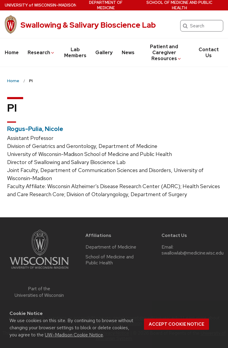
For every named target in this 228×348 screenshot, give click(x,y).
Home (12, 52)
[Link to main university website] (39, 270)
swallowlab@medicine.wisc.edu (193, 253)
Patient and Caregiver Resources (166, 52)
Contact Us (209, 52)
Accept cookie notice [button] (176, 324)
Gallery (104, 52)
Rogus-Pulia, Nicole (35, 129)
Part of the (39, 292)
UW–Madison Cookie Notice (74, 335)
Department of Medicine (106, 5)
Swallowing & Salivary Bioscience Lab (88, 25)
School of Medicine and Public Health (179, 5)
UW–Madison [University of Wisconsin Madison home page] (41, 5)
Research (41, 52)
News (128, 52)
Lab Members (75, 52)
